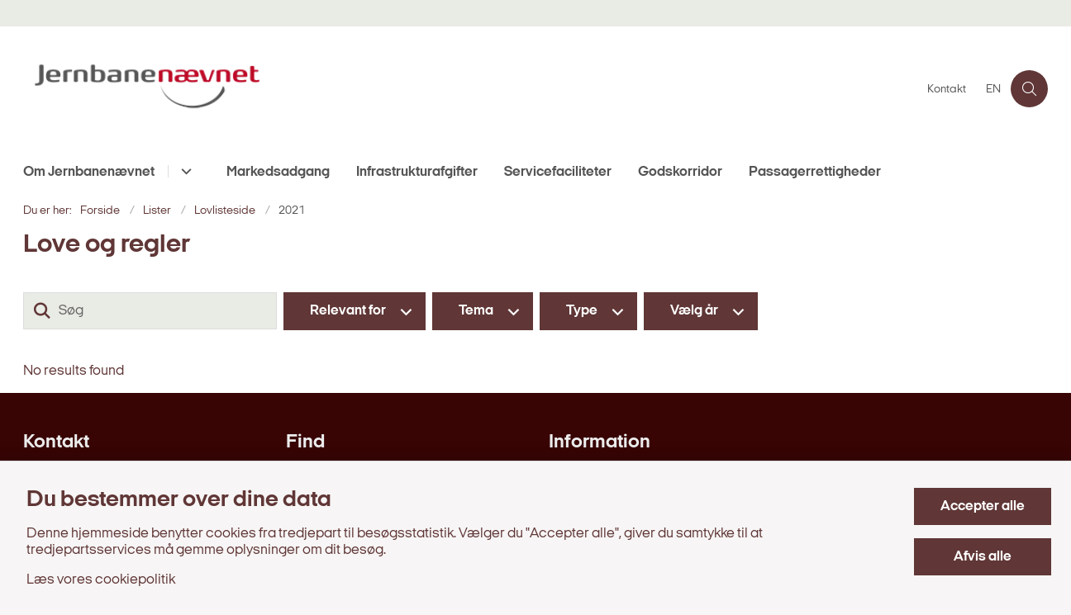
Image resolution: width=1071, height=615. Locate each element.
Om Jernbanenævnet (89, 172)
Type (581, 311)
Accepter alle (982, 506)
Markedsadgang (278, 172)
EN (993, 90)
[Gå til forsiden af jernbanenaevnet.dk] (470, 89)
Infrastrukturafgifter (417, 172)
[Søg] (150, 310)
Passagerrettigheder (815, 172)
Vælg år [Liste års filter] (694, 311)
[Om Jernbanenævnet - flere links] (184, 171)
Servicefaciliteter (558, 172)
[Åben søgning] (1029, 88)
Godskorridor (680, 172)
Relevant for (348, 311)
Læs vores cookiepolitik (100, 580)
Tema (476, 311)
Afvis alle (982, 557)
